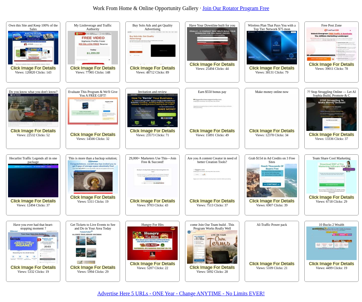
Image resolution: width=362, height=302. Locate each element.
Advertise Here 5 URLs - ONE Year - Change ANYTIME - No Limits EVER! (180, 293)
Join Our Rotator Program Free (235, 8)
